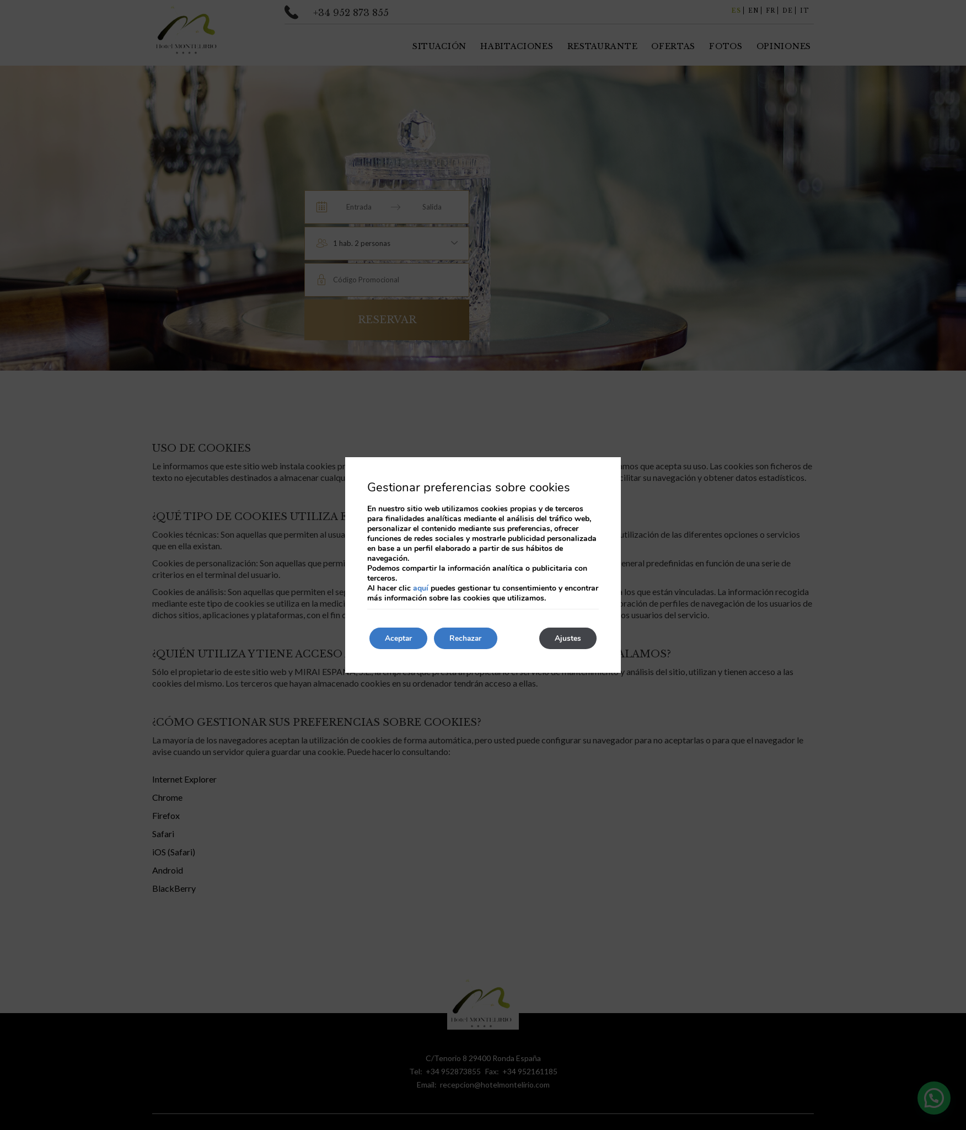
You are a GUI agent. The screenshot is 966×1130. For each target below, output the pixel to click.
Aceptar (400, 638)
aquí (420, 588)
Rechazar (469, 638)
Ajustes (567, 638)
